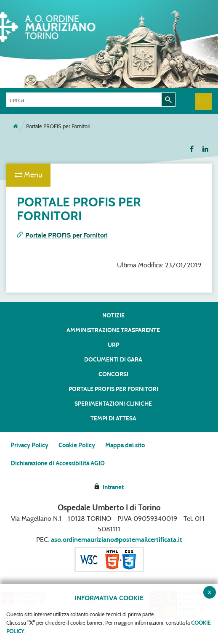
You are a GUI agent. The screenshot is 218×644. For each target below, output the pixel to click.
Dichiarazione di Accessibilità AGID (58, 463)
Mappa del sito (125, 445)
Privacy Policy (29, 445)
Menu (28, 174)
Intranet (113, 487)
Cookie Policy (76, 445)
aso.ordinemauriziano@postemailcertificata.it (116, 540)
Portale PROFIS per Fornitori (66, 235)
